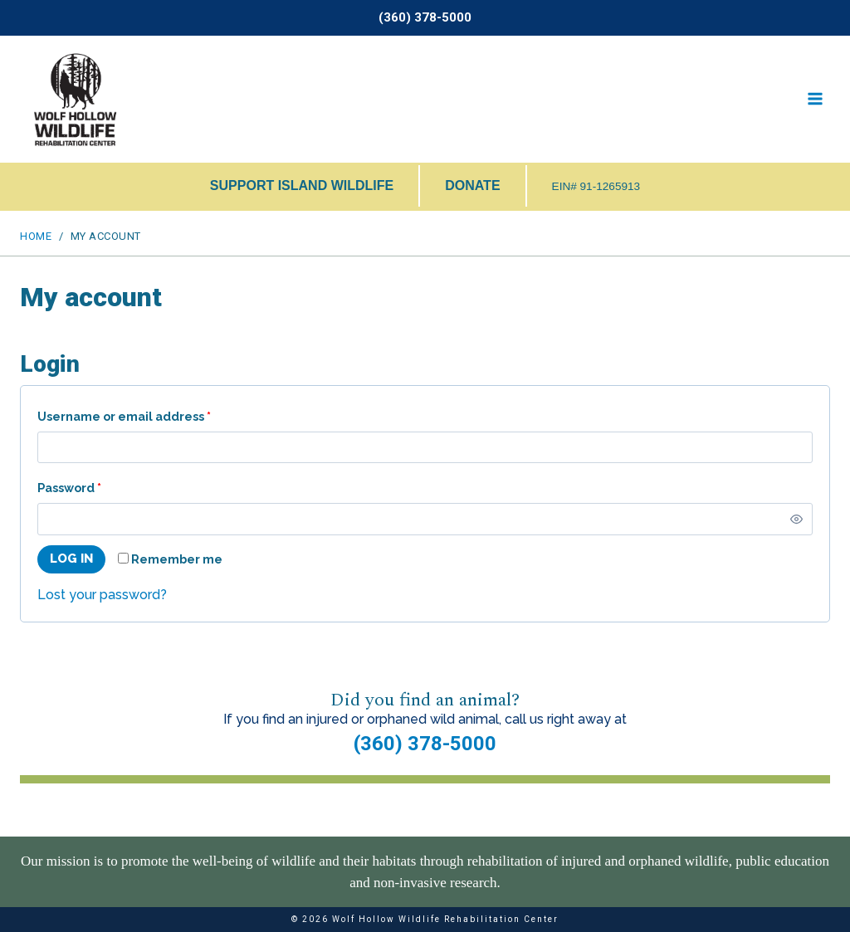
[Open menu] (814, 99)
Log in (71, 558)
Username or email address (127, 417)
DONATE (472, 185)
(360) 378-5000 (425, 743)
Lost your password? (102, 595)
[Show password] (796, 518)
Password (73, 488)
